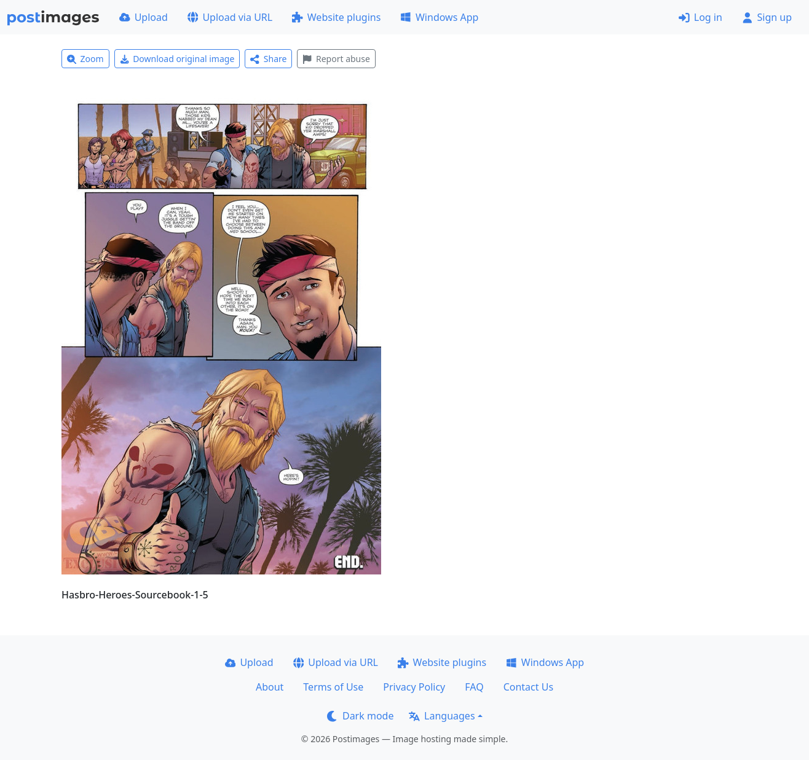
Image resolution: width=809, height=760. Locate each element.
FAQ (474, 687)
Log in (700, 17)
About (269, 687)
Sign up (767, 17)
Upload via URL (229, 17)
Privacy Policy (414, 687)
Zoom (85, 59)
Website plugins (336, 17)
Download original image (177, 59)
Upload (143, 17)
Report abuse (335, 59)
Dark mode (360, 716)
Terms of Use (333, 687)
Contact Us (528, 687)
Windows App (439, 17)
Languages (442, 716)
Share (268, 59)
